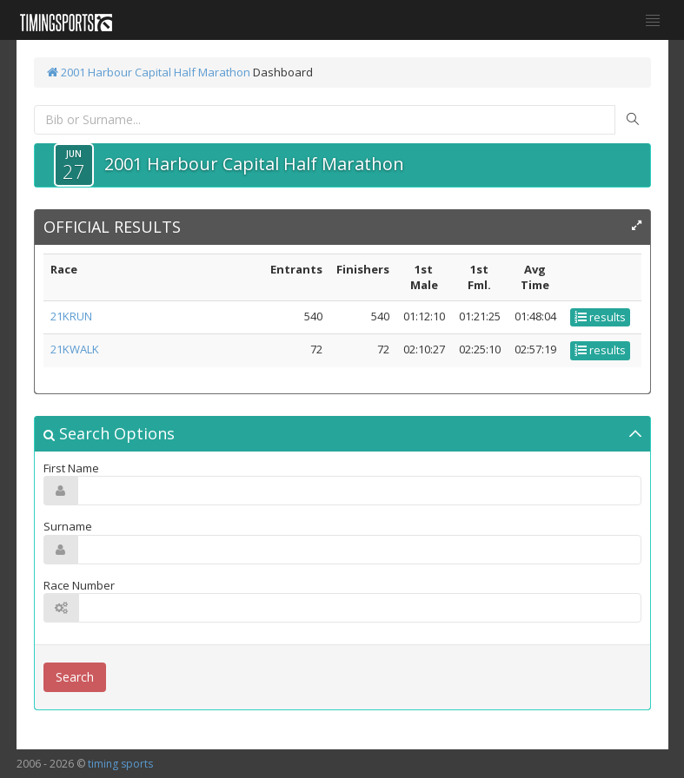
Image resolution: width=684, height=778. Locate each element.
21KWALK (74, 349)
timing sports (120, 763)
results (600, 317)
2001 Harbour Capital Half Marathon (148, 72)
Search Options (109, 433)
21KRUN (71, 316)
